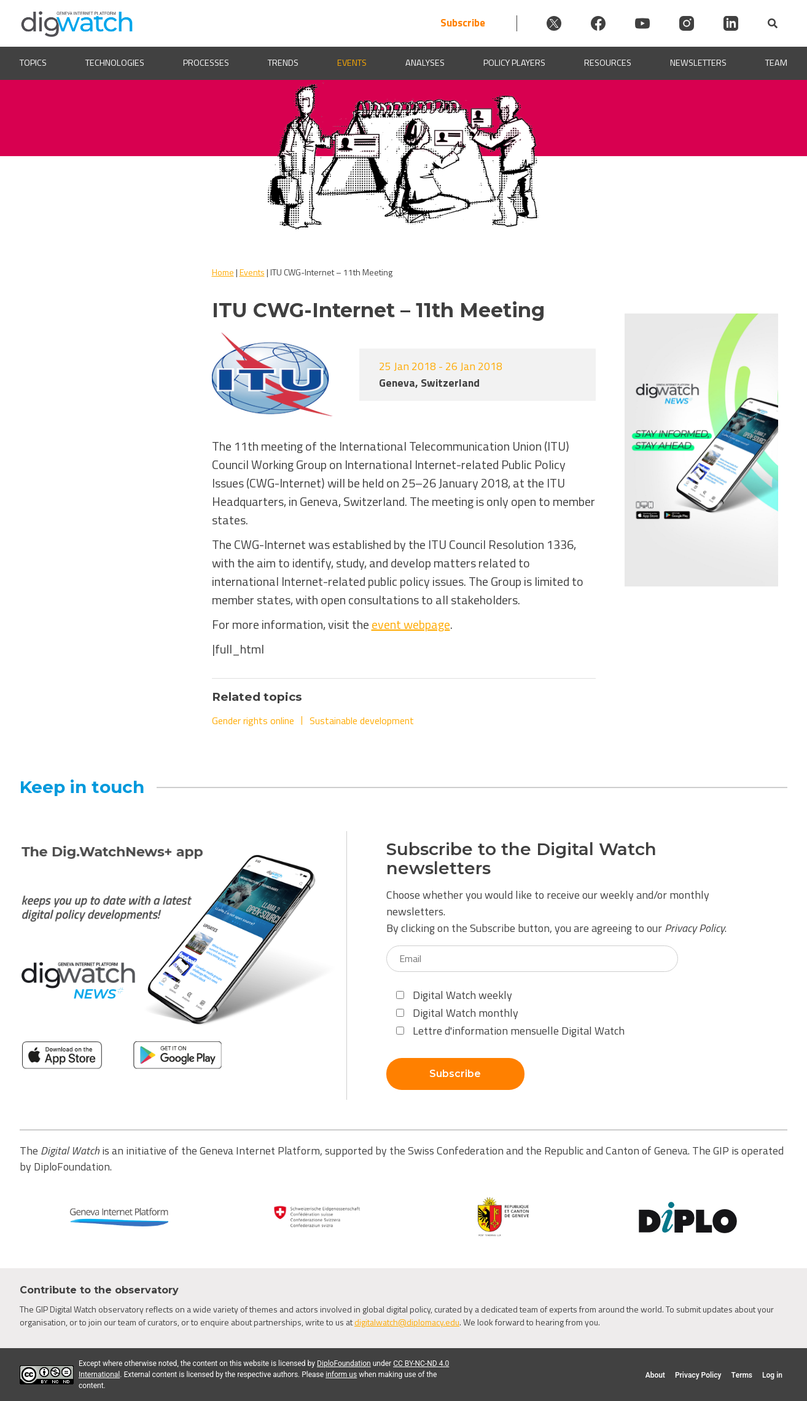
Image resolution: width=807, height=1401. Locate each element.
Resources (607, 63)
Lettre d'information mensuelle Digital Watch (510, 1030)
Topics (33, 63)
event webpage (411, 624)
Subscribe (462, 23)
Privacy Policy (695, 928)
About (655, 1375)
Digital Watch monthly (457, 1012)
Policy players (514, 63)
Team (776, 63)
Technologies (114, 63)
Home (223, 272)
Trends (283, 63)
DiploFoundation (344, 1363)
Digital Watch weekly (454, 995)
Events (352, 63)
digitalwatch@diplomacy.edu (406, 1322)
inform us (341, 1374)
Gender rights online (253, 720)
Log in (772, 1375)
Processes (206, 63)
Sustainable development (362, 720)
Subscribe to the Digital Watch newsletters (521, 859)
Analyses (425, 63)
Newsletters (698, 63)
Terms (741, 1375)
